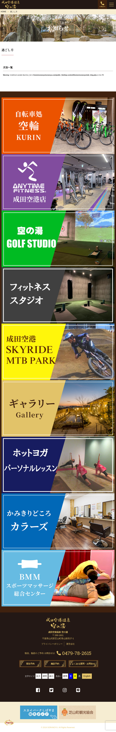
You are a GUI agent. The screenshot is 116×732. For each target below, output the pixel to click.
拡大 (38, 676)
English (87, 676)
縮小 (51, 676)
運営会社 (70, 644)
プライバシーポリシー (52, 644)
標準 (45, 676)
